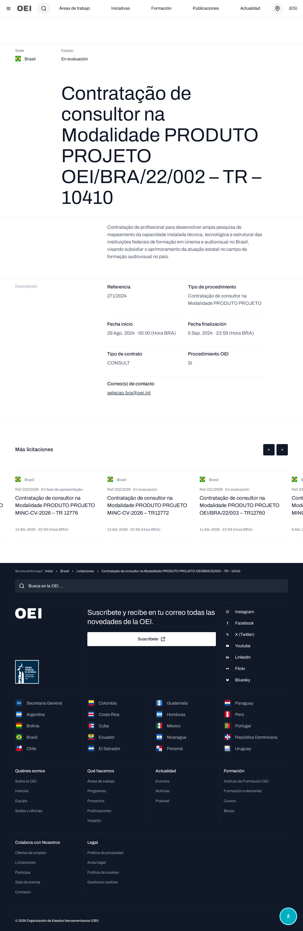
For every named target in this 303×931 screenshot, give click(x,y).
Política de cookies (103, 872)
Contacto (23, 892)
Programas (96, 791)
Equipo (21, 801)
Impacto (94, 821)
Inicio (49, 571)
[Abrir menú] (8, 8)
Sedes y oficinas (28, 811)
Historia (21, 791)
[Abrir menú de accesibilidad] (288, 916)
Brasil (64, 571)
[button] (269, 449)
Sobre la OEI (25, 781)
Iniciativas (120, 8)
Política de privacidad (105, 853)
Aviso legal (96, 862)
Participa (22, 872)
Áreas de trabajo (74, 8)
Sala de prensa (27, 882)
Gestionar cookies (102, 882)
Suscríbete (152, 639)
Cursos (230, 801)
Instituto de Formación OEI (246, 781)
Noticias (162, 791)
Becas (229, 811)
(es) (293, 8)
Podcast (162, 801)
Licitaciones (85, 571)
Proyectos (95, 801)
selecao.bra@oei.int (129, 392)
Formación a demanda (243, 791)
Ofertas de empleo (30, 853)
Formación (161, 8)
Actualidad (250, 8)
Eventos (162, 781)
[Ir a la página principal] (24, 8)
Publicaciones (206, 8)
